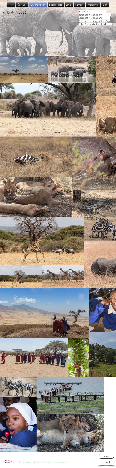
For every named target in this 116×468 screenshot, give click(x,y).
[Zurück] (106, 456)
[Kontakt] (106, 462)
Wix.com (65, 462)
